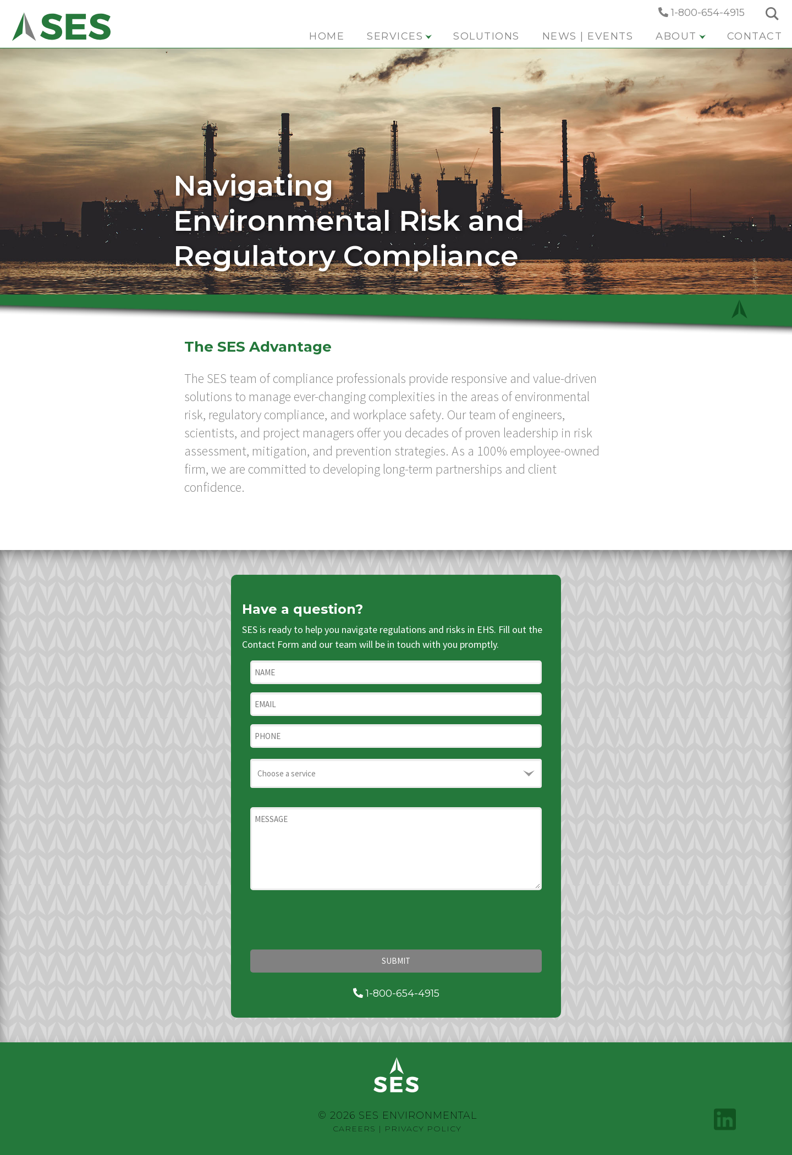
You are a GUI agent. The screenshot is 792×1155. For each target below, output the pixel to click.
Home (326, 36)
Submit (396, 961)
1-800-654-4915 (701, 13)
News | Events (588, 36)
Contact (755, 36)
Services (399, 36)
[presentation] (333, 919)
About (681, 36)
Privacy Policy (422, 1129)
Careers (354, 1129)
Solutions (486, 36)
